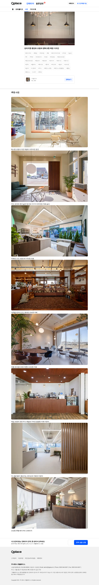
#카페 (64, 53)
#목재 (40, 72)
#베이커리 (28, 53)
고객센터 (13, 558)
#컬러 (60, 64)
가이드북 (33, 9)
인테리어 (30, 3)
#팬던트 (44, 60)
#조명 (45, 57)
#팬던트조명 (60, 57)
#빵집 (35, 53)
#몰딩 (68, 68)
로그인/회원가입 (82, 3)
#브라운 (66, 64)
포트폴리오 (19, 9)
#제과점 (42, 53)
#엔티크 (66, 60)
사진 (26, 9)
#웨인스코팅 (47, 68)
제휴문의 (71, 3)
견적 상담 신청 (81, 542)
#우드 (40, 68)
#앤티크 (59, 60)
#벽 (26, 57)
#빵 (48, 53)
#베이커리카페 (55, 53)
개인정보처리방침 (30, 558)
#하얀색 (53, 64)
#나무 (34, 72)
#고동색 (33, 68)
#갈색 (27, 68)
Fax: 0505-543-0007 (74, 567)
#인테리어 (39, 57)
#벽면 (31, 57)
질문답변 (40, 3)
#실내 (70, 53)
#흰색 (47, 64)
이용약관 (20, 558)
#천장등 (52, 57)
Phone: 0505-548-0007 (61, 567)
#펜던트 (37, 60)
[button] (85, 99)
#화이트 (40, 64)
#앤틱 (27, 64)
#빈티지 (51, 60)
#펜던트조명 (28, 60)
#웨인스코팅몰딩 (59, 68)
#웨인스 (27, 72)
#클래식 (33, 64)
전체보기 (68, 79)
